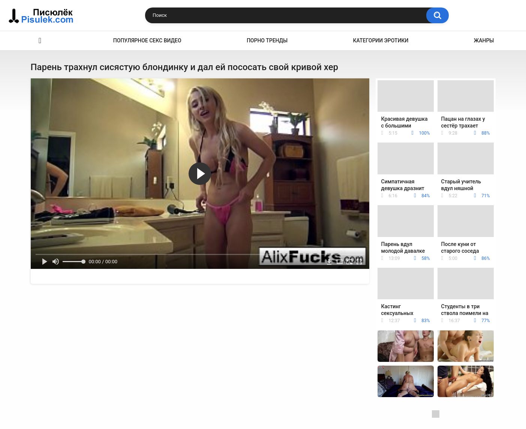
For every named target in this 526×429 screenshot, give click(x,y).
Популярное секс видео (147, 41)
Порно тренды (267, 41)
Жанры (484, 41)
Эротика (40, 40)
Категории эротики (381, 41)
